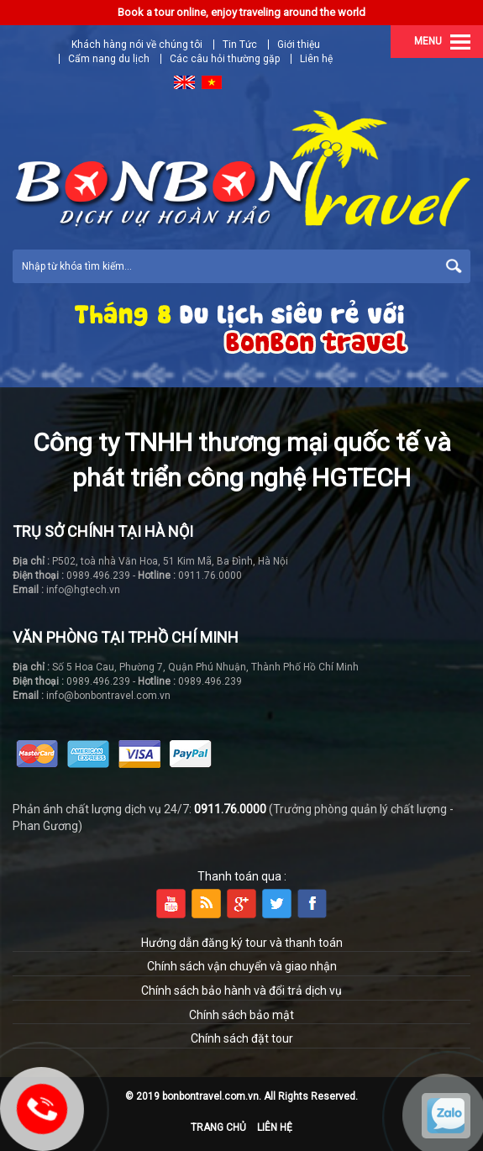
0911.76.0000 (230, 809)
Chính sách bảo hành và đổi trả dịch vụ (241, 990)
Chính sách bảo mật (241, 1015)
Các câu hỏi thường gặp (225, 59)
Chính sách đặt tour (242, 1038)
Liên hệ (316, 59)
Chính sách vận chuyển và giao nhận (242, 966)
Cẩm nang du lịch (109, 59)
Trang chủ (218, 1127)
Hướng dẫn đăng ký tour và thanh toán (242, 942)
